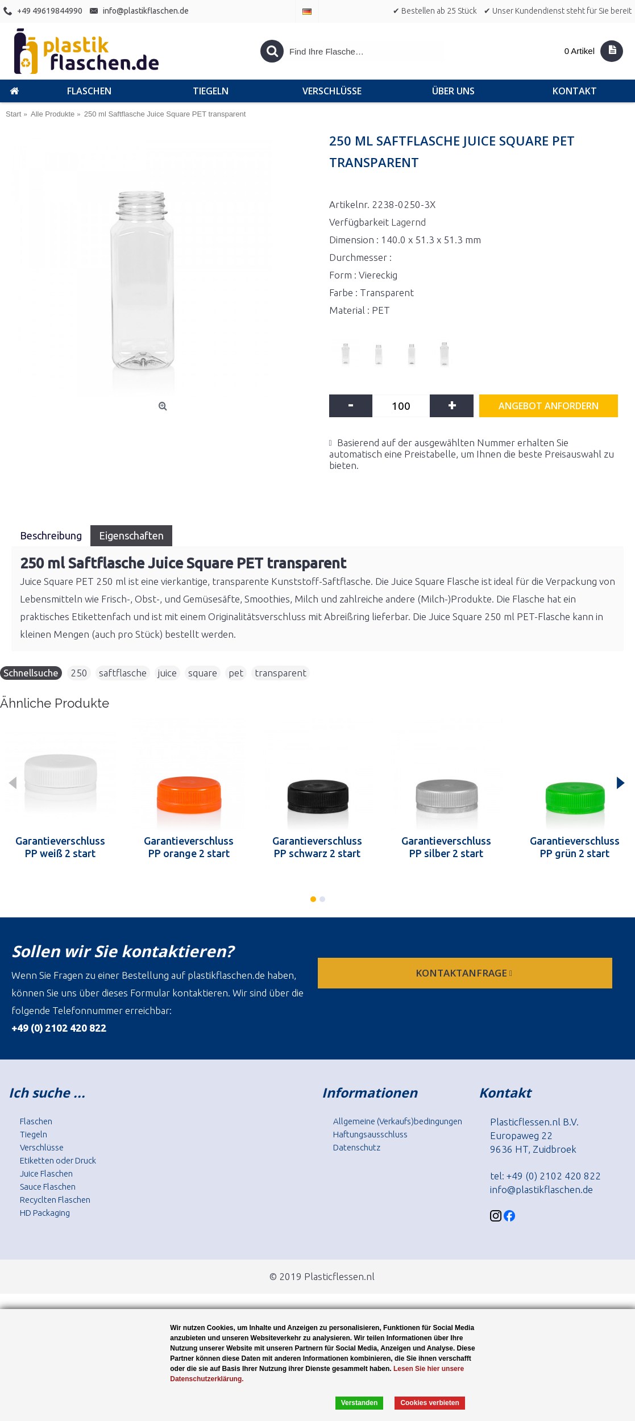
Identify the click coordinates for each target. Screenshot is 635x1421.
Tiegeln (33, 1134)
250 (79, 672)
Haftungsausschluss (370, 1134)
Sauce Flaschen (48, 1186)
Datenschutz (356, 1147)
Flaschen (36, 1121)
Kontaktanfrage (465, 972)
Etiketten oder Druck (58, 1160)
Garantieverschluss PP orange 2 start (189, 847)
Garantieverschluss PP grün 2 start (575, 847)
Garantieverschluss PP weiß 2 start (60, 847)
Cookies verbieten (429, 1403)
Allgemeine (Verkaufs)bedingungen (397, 1121)
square (202, 672)
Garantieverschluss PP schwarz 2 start (317, 847)
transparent (280, 672)
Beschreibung (51, 535)
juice (167, 672)
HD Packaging (45, 1213)
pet (236, 672)
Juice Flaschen (46, 1173)
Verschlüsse (42, 1147)
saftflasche (123, 672)
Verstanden (359, 1403)
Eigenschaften (131, 535)
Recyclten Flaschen (55, 1199)
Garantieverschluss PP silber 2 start (446, 847)
